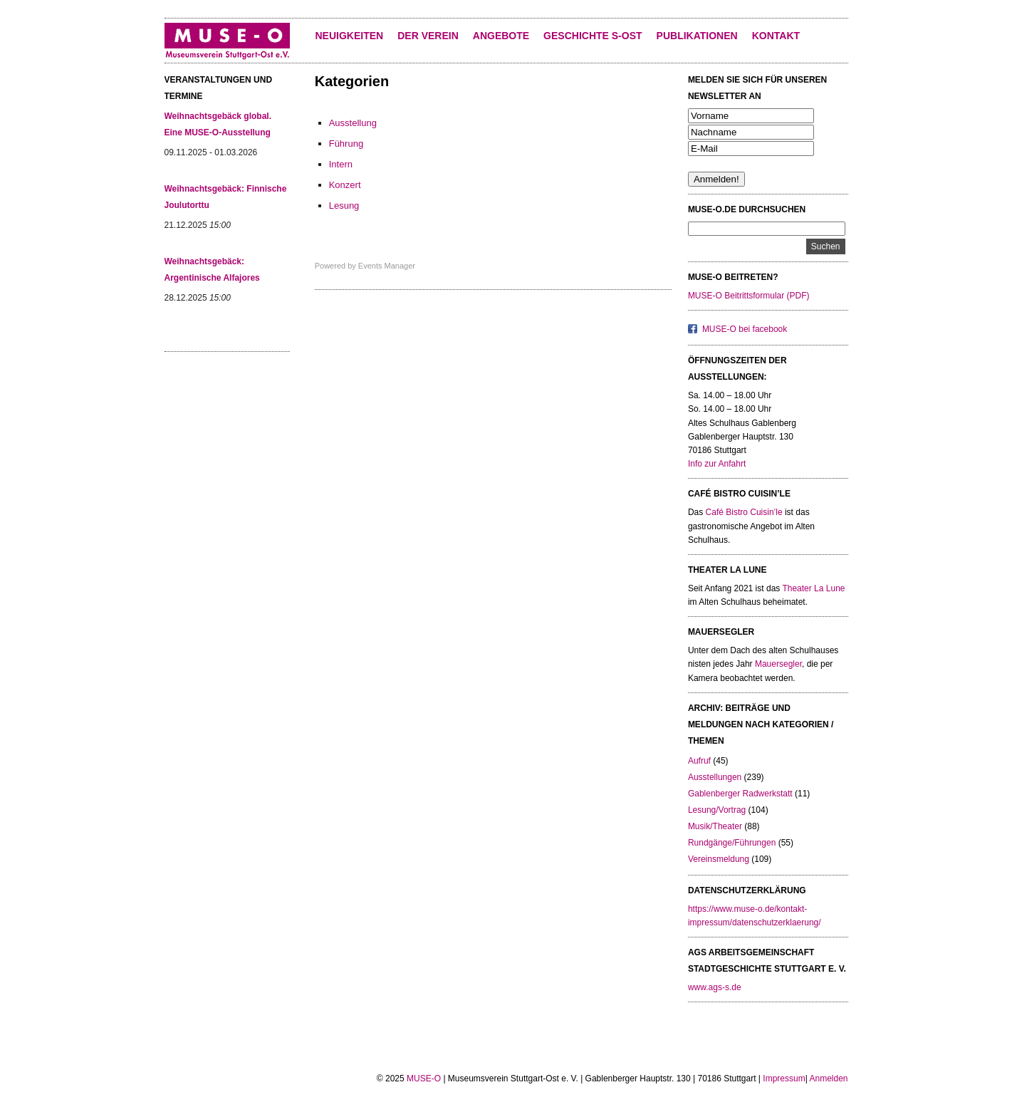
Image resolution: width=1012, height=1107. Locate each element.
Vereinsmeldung (718, 859)
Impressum (784, 1078)
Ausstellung (353, 123)
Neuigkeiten (349, 35)
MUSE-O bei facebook (744, 329)
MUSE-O (424, 1078)
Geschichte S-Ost (592, 35)
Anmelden (828, 1078)
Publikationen (697, 35)
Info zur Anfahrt (717, 464)
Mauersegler (778, 664)
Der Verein (428, 35)
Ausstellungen (714, 777)
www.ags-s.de (714, 987)
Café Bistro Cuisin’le (744, 512)
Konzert (345, 185)
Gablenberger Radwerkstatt (740, 794)
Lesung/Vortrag (717, 810)
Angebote (501, 35)
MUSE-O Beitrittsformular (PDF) (749, 296)
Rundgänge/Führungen (732, 843)
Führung (346, 143)
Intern (341, 164)
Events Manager (386, 265)
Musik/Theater (715, 826)
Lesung (344, 205)
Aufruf (699, 761)
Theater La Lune (813, 588)
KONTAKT (776, 35)
